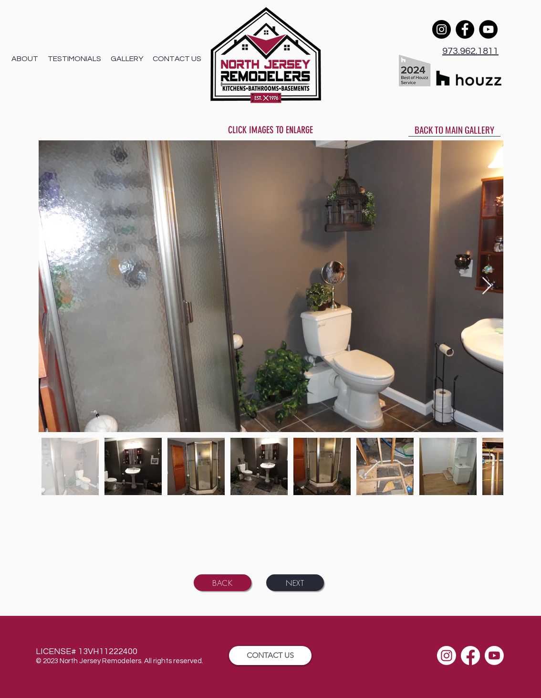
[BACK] (222, 582)
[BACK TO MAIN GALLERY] (454, 129)
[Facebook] (465, 29)
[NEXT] (295, 582)
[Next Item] (486, 286)
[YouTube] (488, 29)
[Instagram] (441, 29)
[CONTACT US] (270, 655)
